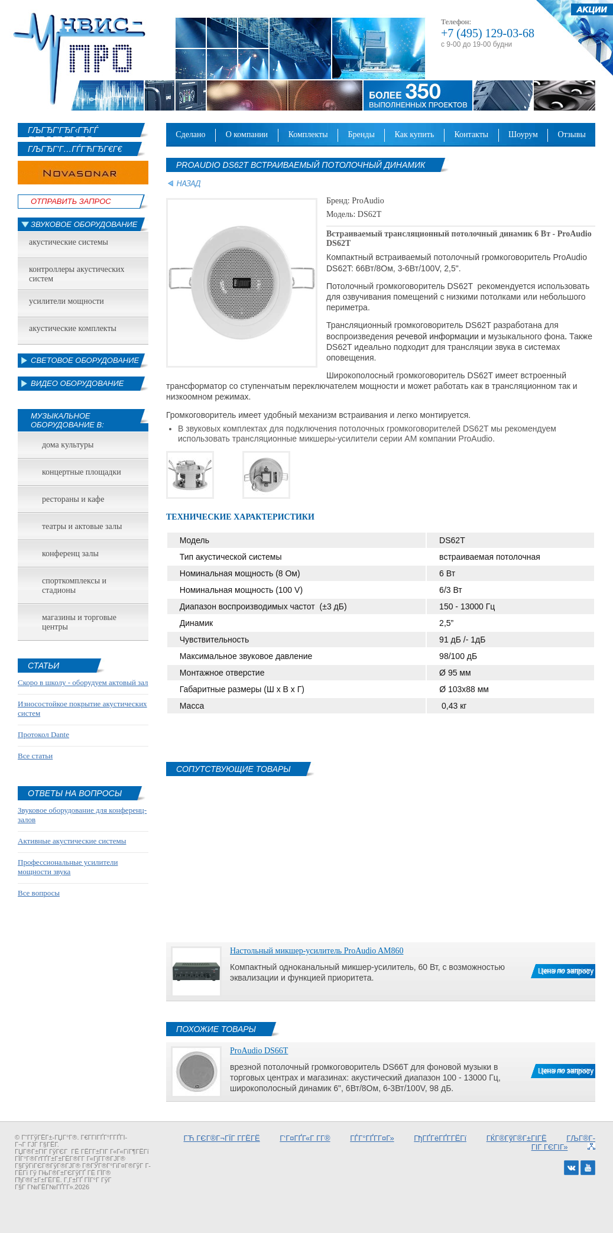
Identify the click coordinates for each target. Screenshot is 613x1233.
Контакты (471, 134)
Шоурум (523, 134)
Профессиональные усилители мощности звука (68, 867)
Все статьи (35, 755)
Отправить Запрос (71, 201)
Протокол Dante (43, 734)
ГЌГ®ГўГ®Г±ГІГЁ (516, 1138)
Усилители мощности (66, 301)
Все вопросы (39, 892)
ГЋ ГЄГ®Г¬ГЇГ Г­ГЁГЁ (222, 1138)
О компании (247, 134)
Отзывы (571, 134)
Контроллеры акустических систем (77, 274)
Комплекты (308, 134)
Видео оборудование (77, 383)
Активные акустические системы (72, 840)
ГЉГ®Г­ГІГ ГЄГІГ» (563, 1142)
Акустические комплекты (72, 328)
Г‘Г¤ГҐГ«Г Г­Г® (305, 1138)
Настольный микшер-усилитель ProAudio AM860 (316, 950)
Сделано (190, 134)
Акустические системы (68, 242)
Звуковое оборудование (84, 224)
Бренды (361, 134)
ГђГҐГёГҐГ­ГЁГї (440, 1138)
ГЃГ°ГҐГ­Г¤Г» (372, 1138)
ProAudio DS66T (259, 1050)
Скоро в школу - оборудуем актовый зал (83, 682)
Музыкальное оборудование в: (67, 420)
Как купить (414, 134)
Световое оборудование (85, 360)
